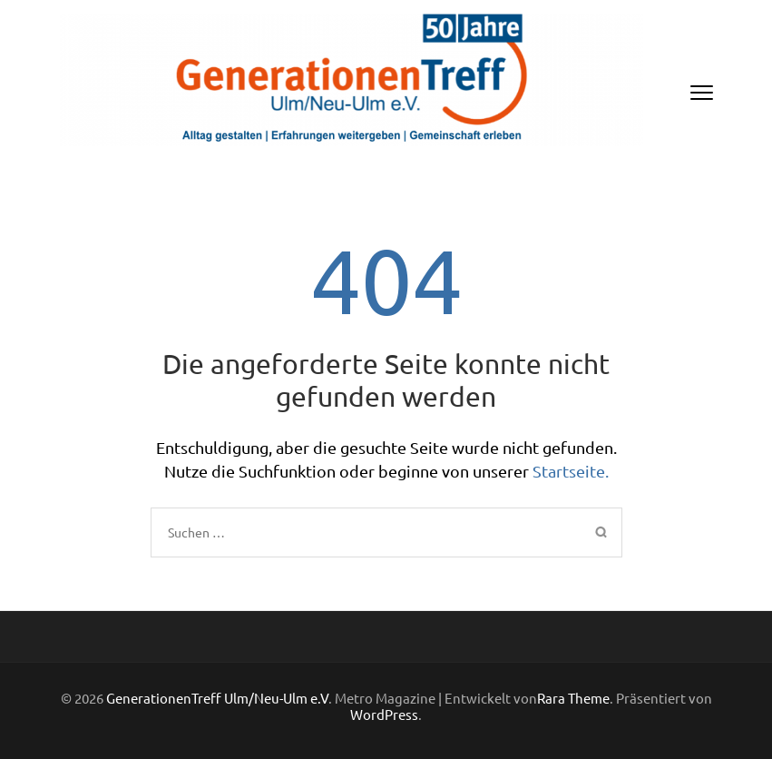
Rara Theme (573, 697)
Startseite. (571, 470)
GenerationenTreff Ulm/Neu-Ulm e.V (217, 697)
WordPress (384, 714)
